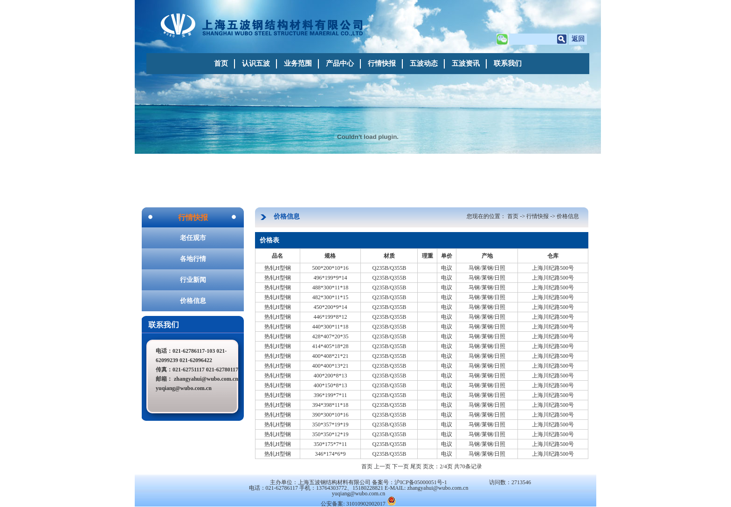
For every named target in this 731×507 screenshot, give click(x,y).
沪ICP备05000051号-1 (420, 482)
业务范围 (298, 63)
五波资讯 (466, 63)
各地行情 (193, 258)
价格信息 (193, 300)
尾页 (415, 466)
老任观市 (193, 237)
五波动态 (424, 63)
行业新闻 (193, 279)
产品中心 (340, 63)
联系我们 (508, 63)
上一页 (382, 466)
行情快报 (382, 63)
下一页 (400, 466)
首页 (221, 63)
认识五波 (256, 63)
